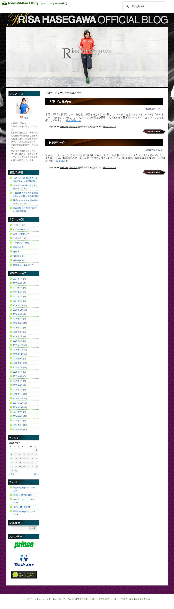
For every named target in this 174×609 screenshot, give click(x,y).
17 (15, 462)
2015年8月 (18, 363)
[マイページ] (46, 3)
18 (20, 462)
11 (20, 458)
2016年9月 (18, 314)
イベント (17, 225)
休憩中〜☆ (57, 142)
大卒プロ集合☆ (60, 102)
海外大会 (64, 126)
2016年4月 (18, 327)
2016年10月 (18, 310)
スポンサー (18, 238)
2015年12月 (18, 345)
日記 (15, 251)
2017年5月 (18, 288)
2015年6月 (18, 372)
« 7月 (12, 474)
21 (32, 462)
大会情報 (105, 599)
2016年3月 (18, 332)
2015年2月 (18, 389)
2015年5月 (18, 376)
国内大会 (17, 247)
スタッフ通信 (19, 234)
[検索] (143, 6)
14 (32, 458)
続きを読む (73, 120)
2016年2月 (18, 336)
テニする (77, 599)
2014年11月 (18, 403)
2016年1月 (18, 341)
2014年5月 (18, 429)
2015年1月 (18, 394)
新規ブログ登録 (142, 599)
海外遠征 (73, 126)
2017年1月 (18, 301)
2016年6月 (18, 319)
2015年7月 (18, 367)
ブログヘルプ (127, 599)
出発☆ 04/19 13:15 (21, 507)
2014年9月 (18, 412)
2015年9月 (18, 358)
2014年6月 (18, 425)
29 (36, 466)
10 (15, 458)
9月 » (36, 474)
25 (20, 466)
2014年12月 (18, 398)
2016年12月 (18, 305)
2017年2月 (18, 296)
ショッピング (44, 599)
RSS (26, 118)
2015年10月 (18, 354)
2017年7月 (18, 279)
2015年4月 (18, 381)
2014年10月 (18, 407)
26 (24, 466)
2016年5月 (18, 323)
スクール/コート (91, 599)
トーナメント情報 (21, 243)
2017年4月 (18, 292)
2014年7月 (18, 420)
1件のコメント (109, 126)
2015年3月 (18, 385)
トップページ (30, 599)
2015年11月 (18, 350)
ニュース (57, 599)
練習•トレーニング (21, 265)
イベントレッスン (21, 229)
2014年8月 (18, 416)
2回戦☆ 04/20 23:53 (22, 495)
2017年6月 (18, 283)
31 (15, 471)
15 (36, 458)
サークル (67, 599)
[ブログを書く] (60, 3)
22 (36, 462)
